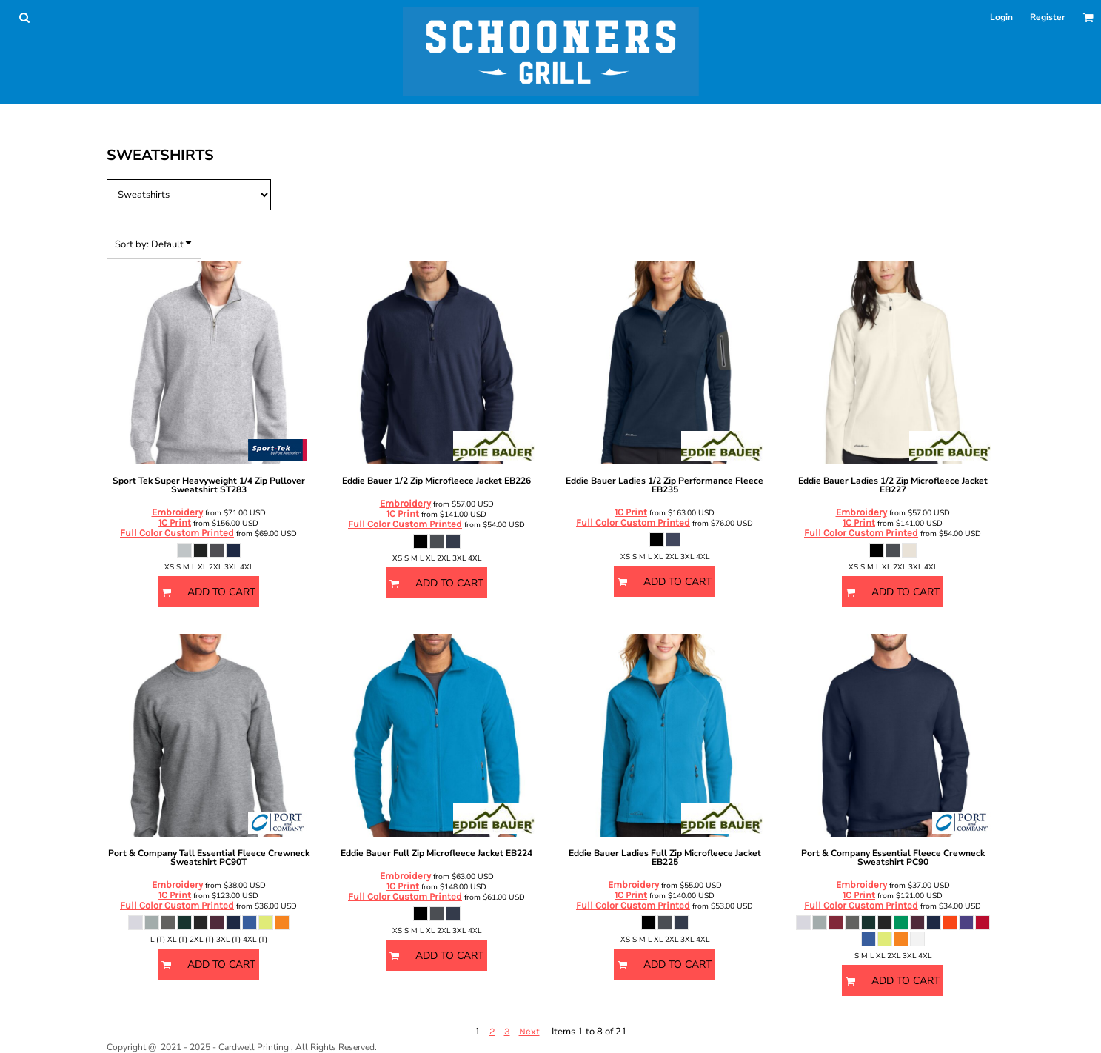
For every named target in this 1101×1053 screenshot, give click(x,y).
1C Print (174, 522)
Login (1001, 17)
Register (1047, 17)
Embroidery (177, 512)
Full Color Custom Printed (177, 532)
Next (529, 1031)
